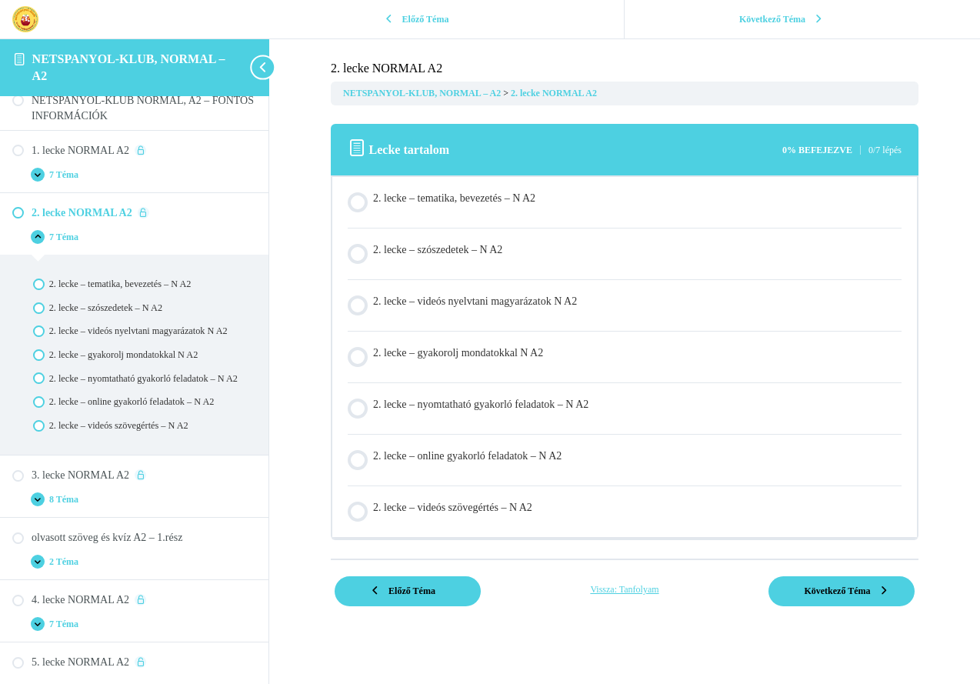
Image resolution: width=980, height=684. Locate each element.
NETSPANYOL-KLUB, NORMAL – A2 (423, 93)
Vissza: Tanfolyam (624, 589)
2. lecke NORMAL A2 (554, 93)
